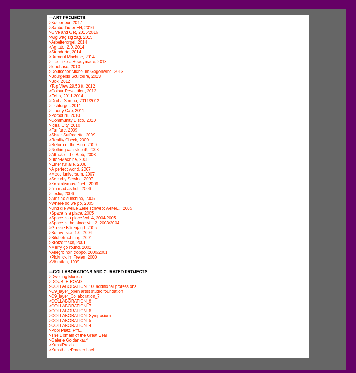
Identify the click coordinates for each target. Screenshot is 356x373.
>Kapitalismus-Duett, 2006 (73, 183)
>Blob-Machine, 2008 (69, 159)
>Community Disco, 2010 (72, 120)
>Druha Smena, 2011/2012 (74, 100)
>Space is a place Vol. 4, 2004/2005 (82, 218)
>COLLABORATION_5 (70, 320)
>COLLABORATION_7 (70, 306)
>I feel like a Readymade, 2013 (78, 61)
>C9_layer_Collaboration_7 (74, 296)
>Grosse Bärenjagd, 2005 (73, 227)
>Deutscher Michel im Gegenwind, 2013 (86, 71)
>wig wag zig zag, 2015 (70, 37)
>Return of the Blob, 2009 (73, 144)
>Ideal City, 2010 (64, 125)
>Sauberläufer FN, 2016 (71, 27)
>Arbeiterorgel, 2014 (68, 42)
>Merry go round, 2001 (70, 247)
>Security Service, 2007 (71, 179)
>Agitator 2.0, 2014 (66, 47)
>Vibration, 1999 (64, 262)
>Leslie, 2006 (61, 193)
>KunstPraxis (61, 345)
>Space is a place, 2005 (71, 213)
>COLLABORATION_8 (70, 301)
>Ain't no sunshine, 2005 (72, 198)
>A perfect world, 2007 (70, 169)
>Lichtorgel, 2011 (65, 105)
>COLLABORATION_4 (70, 325)
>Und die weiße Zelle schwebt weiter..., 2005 (90, 208)
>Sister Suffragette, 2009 (72, 135)
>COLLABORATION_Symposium (80, 315)
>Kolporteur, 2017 (65, 22)
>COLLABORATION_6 (70, 310)
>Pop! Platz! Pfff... (65, 330)
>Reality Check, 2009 (69, 139)
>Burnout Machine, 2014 (72, 56)
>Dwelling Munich (65, 276)
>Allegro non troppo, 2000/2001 (78, 252)
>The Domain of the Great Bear (78, 335)
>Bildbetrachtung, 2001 (70, 237)
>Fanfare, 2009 (63, 130)
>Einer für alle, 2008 (68, 164)
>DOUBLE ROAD (65, 281)
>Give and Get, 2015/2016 (73, 32)
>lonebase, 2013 (64, 66)
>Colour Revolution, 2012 (72, 91)
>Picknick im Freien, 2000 (73, 257)
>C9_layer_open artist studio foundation (86, 291)
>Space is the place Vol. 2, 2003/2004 (84, 223)
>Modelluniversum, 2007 (72, 174)
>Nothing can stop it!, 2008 (74, 149)
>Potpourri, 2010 (64, 115)
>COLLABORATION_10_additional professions (92, 286)
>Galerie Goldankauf (68, 340)
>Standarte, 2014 (65, 52)
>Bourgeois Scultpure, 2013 (75, 76)
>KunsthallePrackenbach (72, 350)
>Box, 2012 (59, 81)
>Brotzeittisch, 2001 (67, 242)
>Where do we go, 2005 (71, 203)
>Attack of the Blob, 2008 (72, 154)
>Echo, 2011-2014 (66, 96)
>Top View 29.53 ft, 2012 (72, 86)
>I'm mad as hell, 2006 (70, 188)
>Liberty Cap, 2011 (66, 110)
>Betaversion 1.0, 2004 (70, 232)
